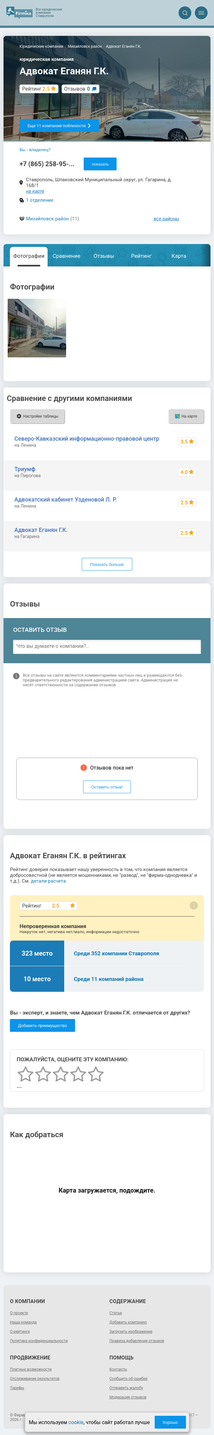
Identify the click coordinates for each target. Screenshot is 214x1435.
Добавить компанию (128, 1322)
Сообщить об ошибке (129, 1378)
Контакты (118, 1369)
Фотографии (28, 256)
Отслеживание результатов (34, 1378)
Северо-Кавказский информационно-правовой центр (86, 438)
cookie (75, 1422)
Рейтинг (141, 256)
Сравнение (66, 256)
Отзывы (104, 256)
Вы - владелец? (34, 149)
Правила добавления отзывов (137, 1341)
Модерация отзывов (128, 1397)
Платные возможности (31, 1369)
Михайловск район (47, 219)
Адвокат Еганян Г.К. (41, 529)
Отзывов (77, 89)
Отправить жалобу (126, 1388)
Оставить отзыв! (107, 787)
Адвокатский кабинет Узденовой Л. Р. (65, 499)
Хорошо (170, 1422)
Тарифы (17, 1388)
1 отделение (39, 200)
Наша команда (23, 1322)
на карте (35, 191)
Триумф (24, 469)
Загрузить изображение (131, 1331)
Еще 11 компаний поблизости (59, 125)
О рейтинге (20, 1331)
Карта (179, 256)
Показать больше (107, 564)
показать (100, 164)
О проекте (19, 1313)
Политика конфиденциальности (39, 1341)
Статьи (116, 1313)
